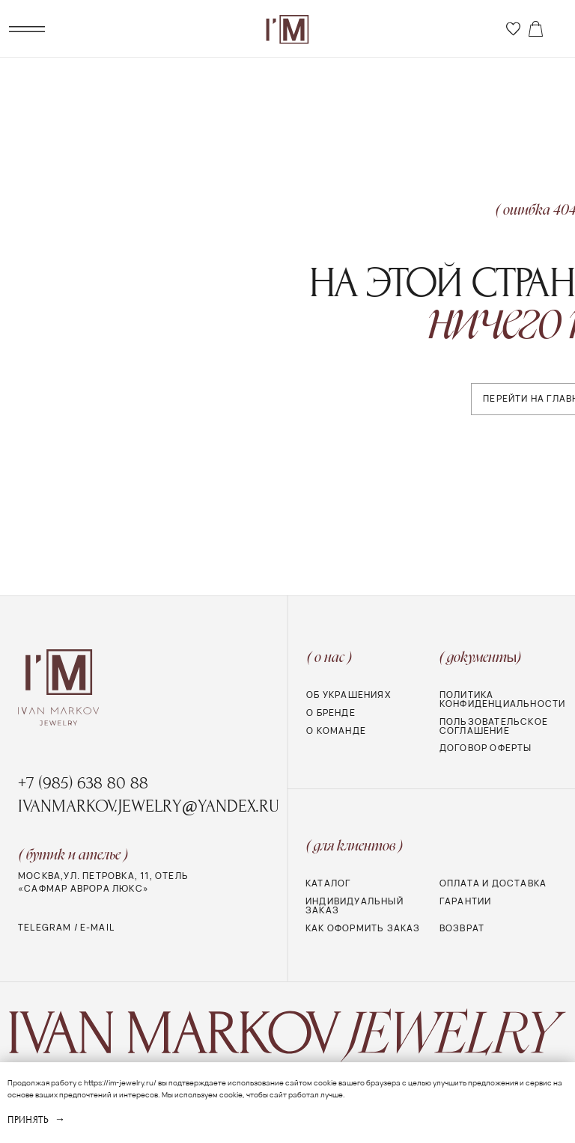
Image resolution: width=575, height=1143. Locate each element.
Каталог (327, 883)
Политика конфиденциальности (502, 699)
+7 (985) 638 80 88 (83, 783)
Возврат (461, 928)
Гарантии (465, 901)
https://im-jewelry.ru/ (120, 1082)
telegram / (48, 927)
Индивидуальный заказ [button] (354, 906)
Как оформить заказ (363, 928)
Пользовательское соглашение (493, 726)
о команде (336, 730)
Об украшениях (348, 694)
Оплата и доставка (493, 883)
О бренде (331, 712)
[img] (513, 29)
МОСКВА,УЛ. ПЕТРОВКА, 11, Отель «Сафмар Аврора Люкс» (103, 882)
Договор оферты (485, 748)
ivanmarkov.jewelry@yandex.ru (148, 806)
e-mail (97, 927)
